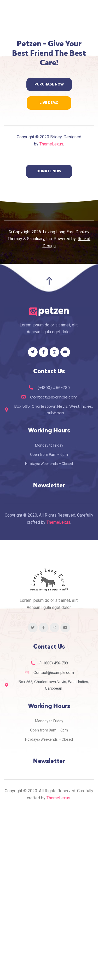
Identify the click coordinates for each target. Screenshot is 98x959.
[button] (49, 84)
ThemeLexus (51, 144)
